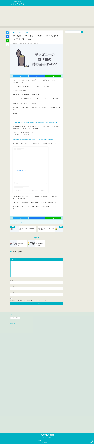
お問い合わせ (38, 440)
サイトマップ (55, 440)
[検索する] (82, 32)
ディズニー (27, 32)
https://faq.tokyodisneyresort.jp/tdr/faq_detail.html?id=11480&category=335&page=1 (33, 139)
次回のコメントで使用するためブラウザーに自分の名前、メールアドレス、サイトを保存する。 (28, 300)
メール (12, 286)
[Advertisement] (47, 16)
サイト (12, 292)
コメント (14, 259)
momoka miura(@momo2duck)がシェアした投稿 (24, 190)
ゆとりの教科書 (17, 4)
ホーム (15, 32)
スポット (21, 32)
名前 (11, 280)
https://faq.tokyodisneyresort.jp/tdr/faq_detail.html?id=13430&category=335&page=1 (36, 122)
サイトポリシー (47, 440)
